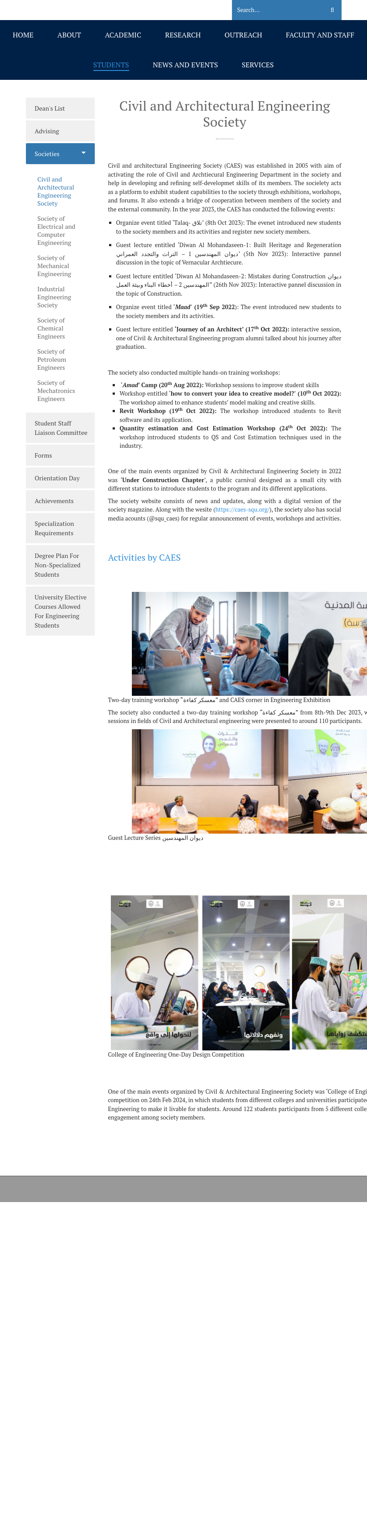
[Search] (273, 10)
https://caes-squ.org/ (242, 509)
